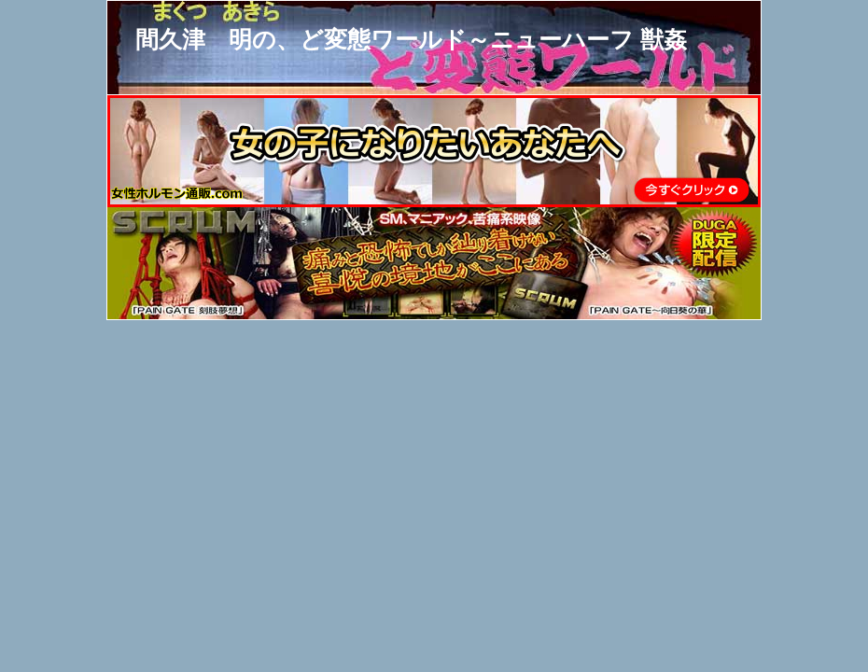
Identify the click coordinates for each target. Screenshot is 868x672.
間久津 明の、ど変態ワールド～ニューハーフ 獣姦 (411, 39)
